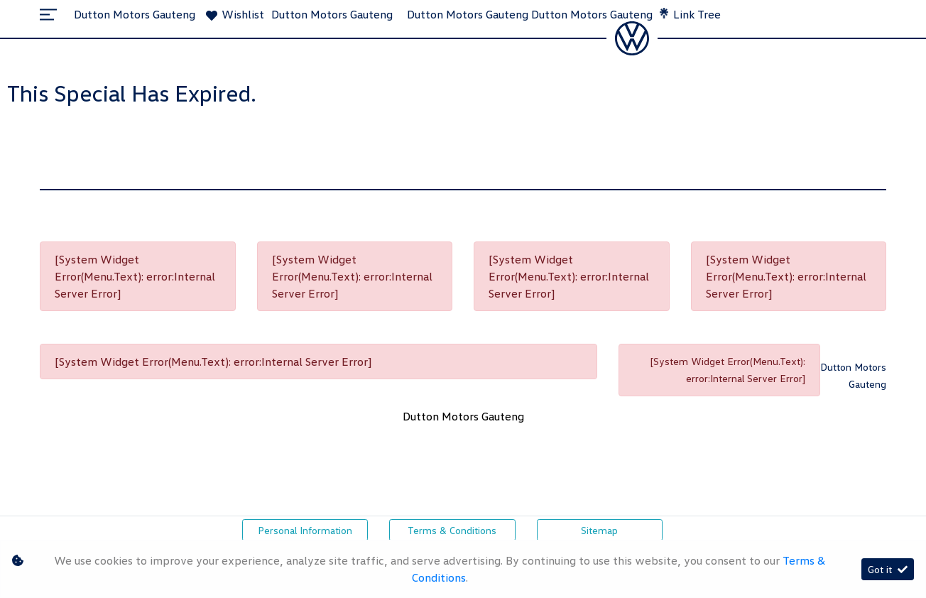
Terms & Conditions (452, 530)
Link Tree (690, 14)
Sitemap (599, 530)
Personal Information (305, 530)
